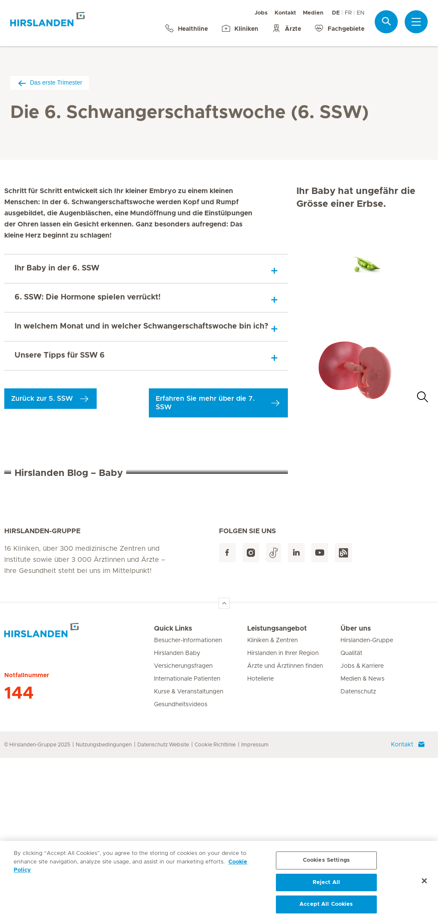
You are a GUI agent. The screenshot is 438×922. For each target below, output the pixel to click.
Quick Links (173, 792)
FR (348, 13)
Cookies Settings (326, 863)
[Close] (424, 883)
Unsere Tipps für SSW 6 (60, 355)
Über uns (355, 792)
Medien (313, 13)
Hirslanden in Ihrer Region (283, 817)
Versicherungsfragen (183, 830)
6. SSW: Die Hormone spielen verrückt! (88, 297)
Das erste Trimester (49, 83)
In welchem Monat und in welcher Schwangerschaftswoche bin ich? (141, 326)
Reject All (326, 885)
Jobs (261, 13)
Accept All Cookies (326, 907)
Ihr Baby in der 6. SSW (57, 268)
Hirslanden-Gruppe (366, 804)
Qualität (351, 817)
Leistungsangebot (277, 792)
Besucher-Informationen (188, 804)
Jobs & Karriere (362, 830)
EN (360, 13)
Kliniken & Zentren (272, 804)
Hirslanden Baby (177, 817)
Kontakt (285, 13)
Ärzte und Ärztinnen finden (285, 830)
